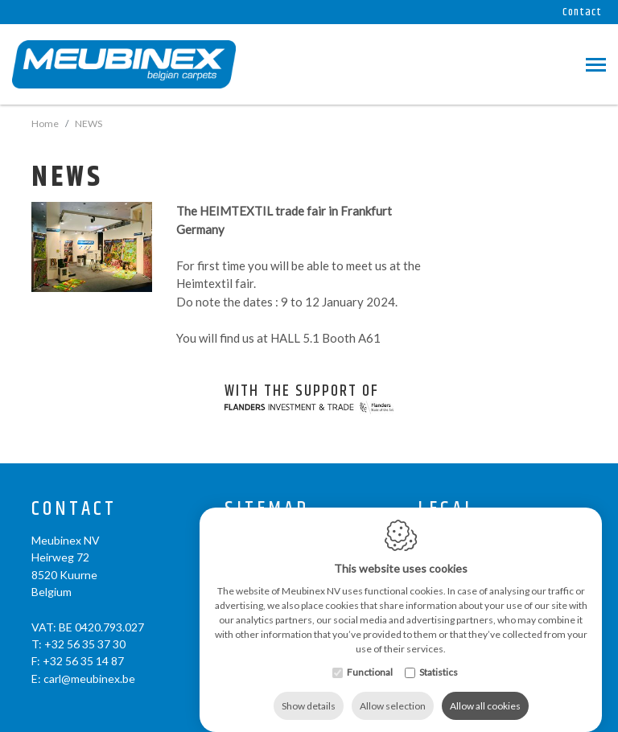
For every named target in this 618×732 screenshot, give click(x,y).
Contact (582, 12)
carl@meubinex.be (89, 678)
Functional (370, 656)
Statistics (438, 656)
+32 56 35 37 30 (85, 644)
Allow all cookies (485, 690)
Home (45, 123)
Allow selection (393, 690)
